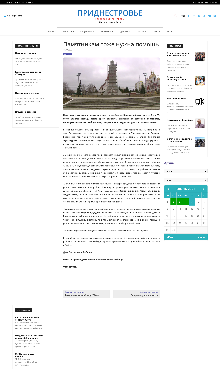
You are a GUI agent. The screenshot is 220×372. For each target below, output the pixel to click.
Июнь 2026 (185, 189)
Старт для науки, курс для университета (178, 54)
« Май (169, 237)
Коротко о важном (176, 98)
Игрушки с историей (25, 112)
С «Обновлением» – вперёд (25, 355)
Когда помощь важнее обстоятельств (27, 318)
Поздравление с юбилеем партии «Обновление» (29, 336)
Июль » (202, 237)
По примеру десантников (144, 295)
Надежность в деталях (27, 93)
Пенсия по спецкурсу (26, 53)
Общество (67, 54)
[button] (178, 16)
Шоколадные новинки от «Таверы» (28, 73)
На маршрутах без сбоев (180, 120)
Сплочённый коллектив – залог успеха (179, 140)
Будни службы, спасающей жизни (176, 78)
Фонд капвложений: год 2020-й (82, 295)
